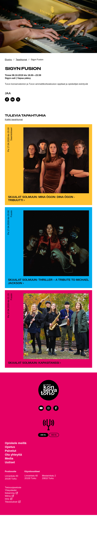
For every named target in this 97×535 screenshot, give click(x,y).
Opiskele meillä (15, 443)
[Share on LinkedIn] (12, 99)
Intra (7, 499)
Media (9, 458)
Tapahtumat (21, 59)
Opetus (10, 447)
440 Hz (43, 435)
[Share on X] (18, 99)
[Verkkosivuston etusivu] (12, 9)
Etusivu (8, 59)
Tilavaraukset (11, 502)
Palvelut (10, 450)
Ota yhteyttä (13, 454)
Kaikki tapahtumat (14, 119)
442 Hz (54, 435)
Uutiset (10, 462)
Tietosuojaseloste (13, 487)
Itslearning (10, 493)
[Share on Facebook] (7, 99)
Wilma (8, 496)
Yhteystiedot (11, 490)
